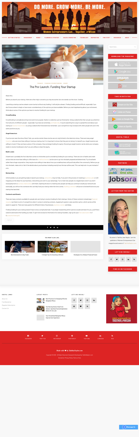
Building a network (70, 186)
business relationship (25, 183)
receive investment (19, 125)
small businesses (43, 159)
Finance (40, 83)
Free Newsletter (6, 302)
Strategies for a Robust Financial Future (85, 255)
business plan (89, 178)
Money (38, 37)
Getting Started (14, 37)
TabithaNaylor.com (130, 243)
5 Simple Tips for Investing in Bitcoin (52, 255)
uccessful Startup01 (13, 215)
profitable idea (55, 123)
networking (48, 178)
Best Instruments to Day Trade (20, 255)
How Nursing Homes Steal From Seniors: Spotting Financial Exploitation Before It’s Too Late (56, 309)
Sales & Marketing (69, 37)
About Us (4, 299)
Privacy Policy (69, 358)
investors (9, 141)
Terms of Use (77, 358)
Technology (84, 37)
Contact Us (5, 308)
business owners (59, 205)
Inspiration (95, 37)
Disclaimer (61, 358)
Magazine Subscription (8, 305)
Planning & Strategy (51, 37)
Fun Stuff (106, 37)
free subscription (84, 212)
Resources (117, 37)
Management (28, 37)
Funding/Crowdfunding (53, 83)
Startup (9, 220)
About (127, 37)
